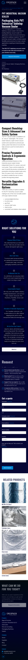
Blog (3, 642)
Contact (4, 645)
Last (3, 412)
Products (7, 8)
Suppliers (4, 640)
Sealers (3, 65)
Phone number (5, 429)
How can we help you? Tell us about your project (12, 445)
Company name (8, 416)
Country (4, 436)
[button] (25, 2)
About (3, 637)
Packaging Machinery (20, 64)
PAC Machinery (5, 68)
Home (3, 8)
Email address (8, 423)
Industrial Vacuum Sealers (15, 8)
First (3, 407)
